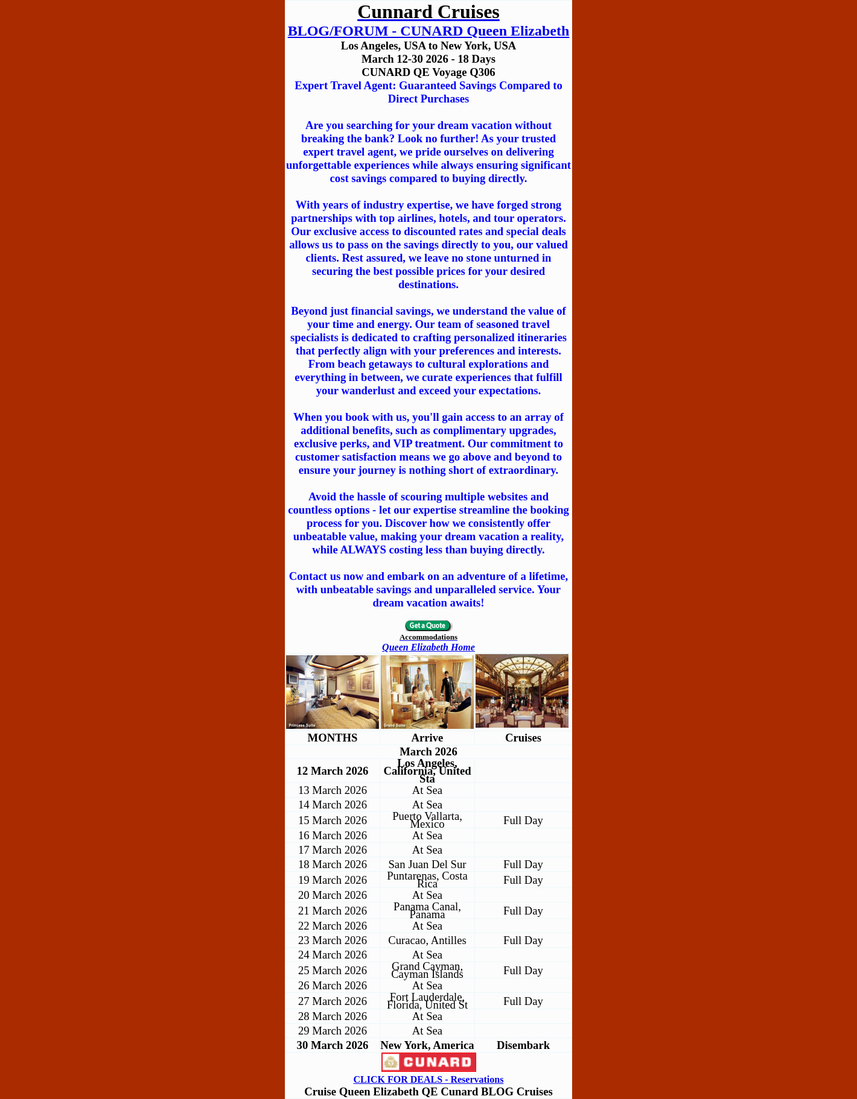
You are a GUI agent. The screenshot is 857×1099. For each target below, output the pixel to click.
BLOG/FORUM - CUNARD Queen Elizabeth (429, 31)
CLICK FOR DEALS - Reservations (429, 1079)
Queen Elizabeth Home (428, 647)
